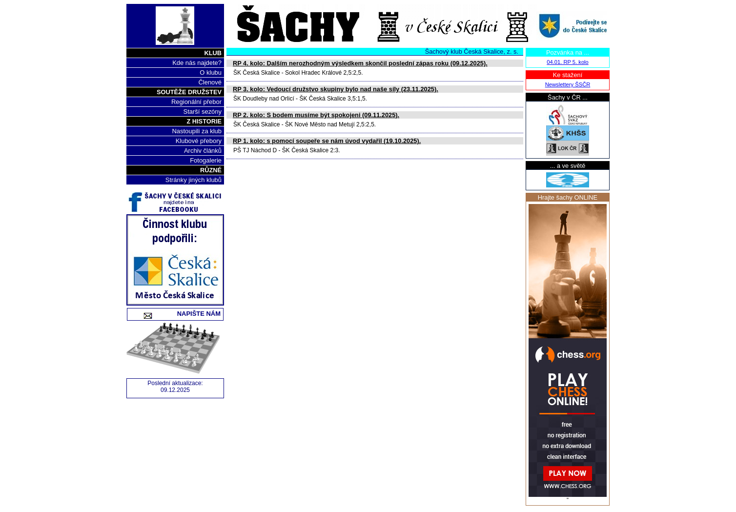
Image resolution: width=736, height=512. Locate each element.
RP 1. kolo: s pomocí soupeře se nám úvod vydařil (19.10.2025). (327, 140)
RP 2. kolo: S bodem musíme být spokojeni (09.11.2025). (316, 115)
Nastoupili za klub (197, 131)
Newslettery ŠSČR (568, 84)
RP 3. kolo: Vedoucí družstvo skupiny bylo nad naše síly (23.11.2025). (335, 89)
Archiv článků (203, 150)
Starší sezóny (203, 111)
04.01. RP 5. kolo (568, 62)
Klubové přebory (199, 140)
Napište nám (188, 313)
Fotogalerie (206, 160)
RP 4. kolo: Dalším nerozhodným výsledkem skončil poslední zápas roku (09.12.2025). (360, 63)
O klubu (211, 72)
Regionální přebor (196, 101)
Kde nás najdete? (197, 62)
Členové (210, 82)
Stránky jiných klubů (193, 180)
